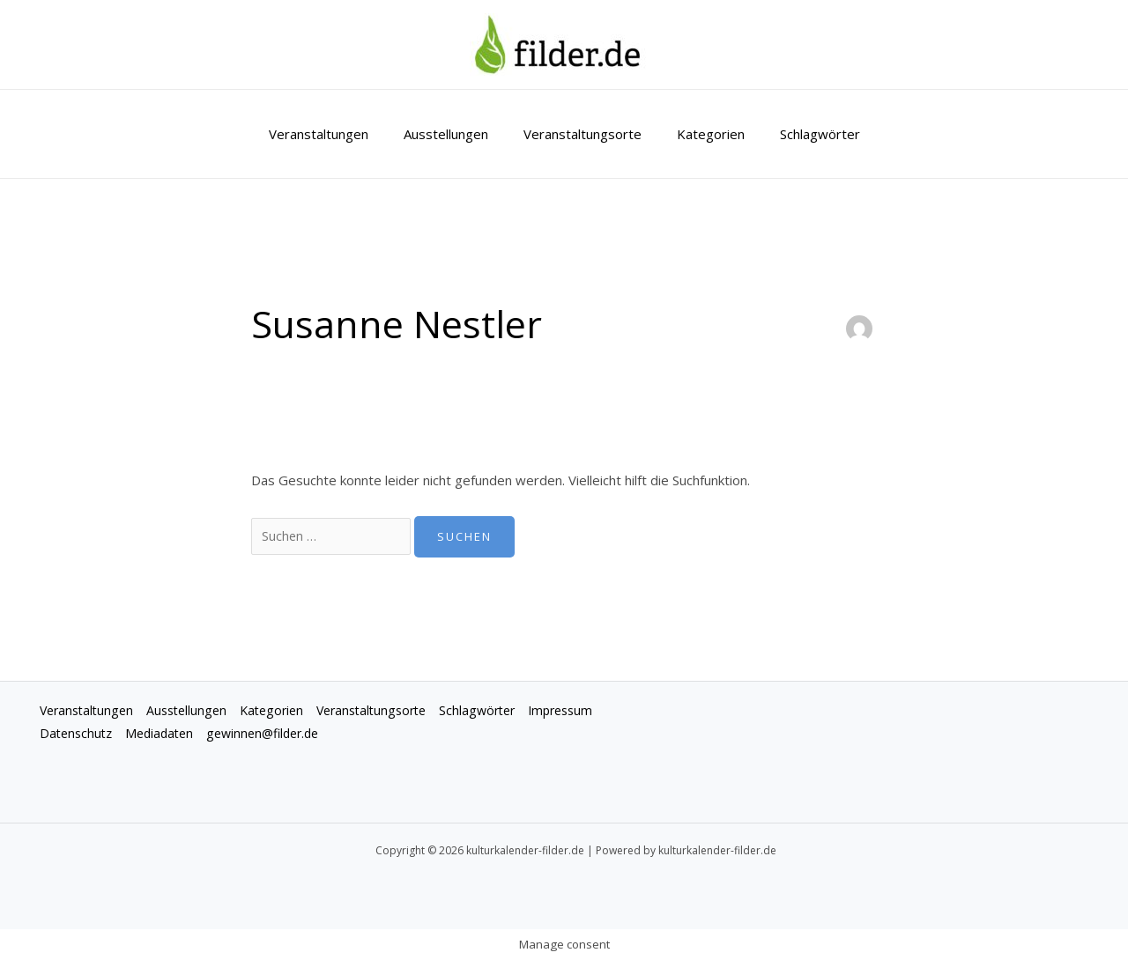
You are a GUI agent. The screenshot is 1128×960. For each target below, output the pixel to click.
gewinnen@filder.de (358, 735)
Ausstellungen (454, 134)
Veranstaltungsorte (582, 134)
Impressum (74, 735)
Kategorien (702, 134)
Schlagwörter (802, 134)
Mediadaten (248, 735)
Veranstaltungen (336, 134)
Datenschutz (160, 735)
